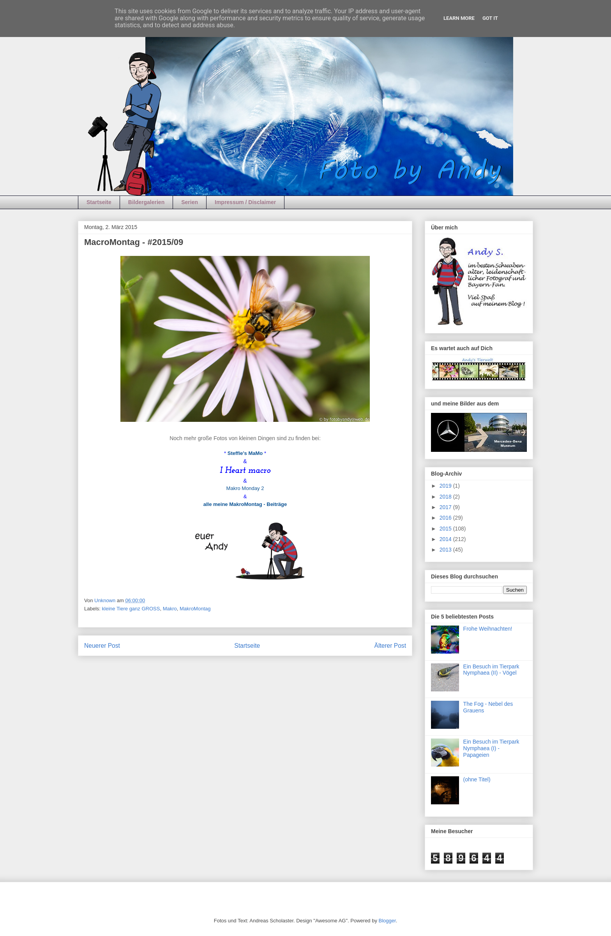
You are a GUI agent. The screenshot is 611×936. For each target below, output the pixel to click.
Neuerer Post (102, 645)
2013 (446, 549)
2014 (446, 539)
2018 (446, 497)
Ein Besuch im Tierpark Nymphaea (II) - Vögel (491, 669)
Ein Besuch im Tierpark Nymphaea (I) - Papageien (491, 748)
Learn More (459, 18)
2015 (446, 528)
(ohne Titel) (477, 779)
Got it (490, 18)
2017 (446, 507)
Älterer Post (390, 645)
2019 (446, 486)
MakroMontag (195, 609)
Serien (189, 202)
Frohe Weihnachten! (487, 629)
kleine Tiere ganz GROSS (131, 609)
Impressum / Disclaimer (245, 202)
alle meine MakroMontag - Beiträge (245, 504)
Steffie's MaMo (245, 453)
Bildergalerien (146, 202)
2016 (446, 518)
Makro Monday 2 (245, 488)
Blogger (387, 921)
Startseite (99, 202)
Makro (170, 609)
